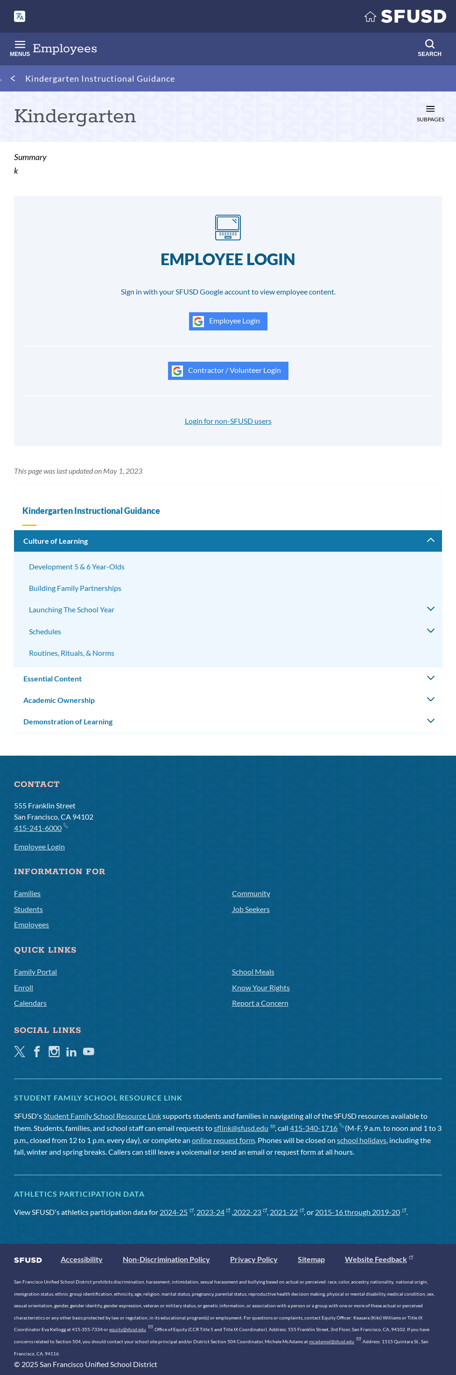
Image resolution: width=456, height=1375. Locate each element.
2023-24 (213, 1211)
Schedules (45, 631)
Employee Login (226, 321)
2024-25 (177, 1211)
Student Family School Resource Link (102, 1115)
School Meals (253, 971)
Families (27, 893)
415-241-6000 (41, 827)
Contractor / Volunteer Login (226, 371)
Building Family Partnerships (75, 587)
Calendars (30, 1002)
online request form (223, 1140)
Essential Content (52, 678)
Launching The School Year (71, 609)
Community (251, 893)
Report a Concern (260, 1002)
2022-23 (250, 1211)
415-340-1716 (317, 1127)
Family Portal (35, 971)
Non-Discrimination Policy (166, 1259)
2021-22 (287, 1211)
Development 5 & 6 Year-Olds (77, 566)
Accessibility (82, 1259)
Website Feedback (379, 1259)
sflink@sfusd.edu (244, 1127)
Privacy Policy (254, 1259)
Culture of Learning (55, 540)
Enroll (23, 987)
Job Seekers (251, 909)
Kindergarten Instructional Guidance (100, 78)
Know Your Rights (261, 987)
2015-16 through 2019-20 (360, 1211)
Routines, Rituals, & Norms (71, 652)
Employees (31, 924)
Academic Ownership (59, 699)
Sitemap (311, 1259)
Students (28, 909)
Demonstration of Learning (67, 721)
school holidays (361, 1140)
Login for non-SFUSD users (228, 420)
